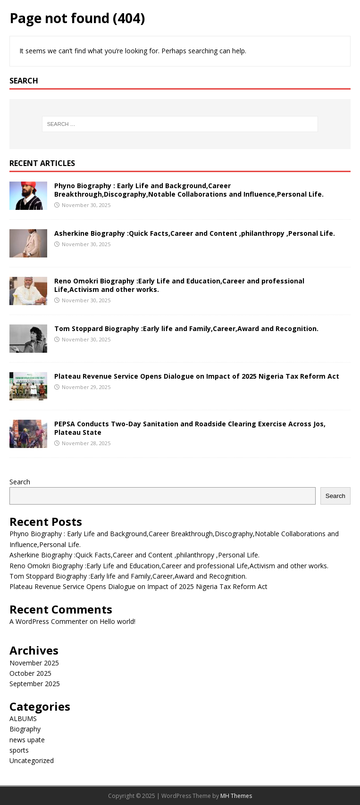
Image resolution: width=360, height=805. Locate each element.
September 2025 (34, 683)
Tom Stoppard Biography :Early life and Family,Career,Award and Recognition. (186, 328)
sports (19, 750)
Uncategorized (31, 760)
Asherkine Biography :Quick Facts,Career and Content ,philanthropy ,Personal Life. (194, 233)
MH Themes (236, 796)
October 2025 (30, 673)
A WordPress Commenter (48, 621)
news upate (27, 739)
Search (19, 481)
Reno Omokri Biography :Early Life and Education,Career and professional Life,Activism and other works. (179, 285)
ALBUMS (23, 718)
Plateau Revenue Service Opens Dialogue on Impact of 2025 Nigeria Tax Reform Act (196, 376)
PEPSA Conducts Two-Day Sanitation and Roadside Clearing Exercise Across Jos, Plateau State (190, 428)
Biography (25, 728)
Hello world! (117, 621)
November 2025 (34, 662)
